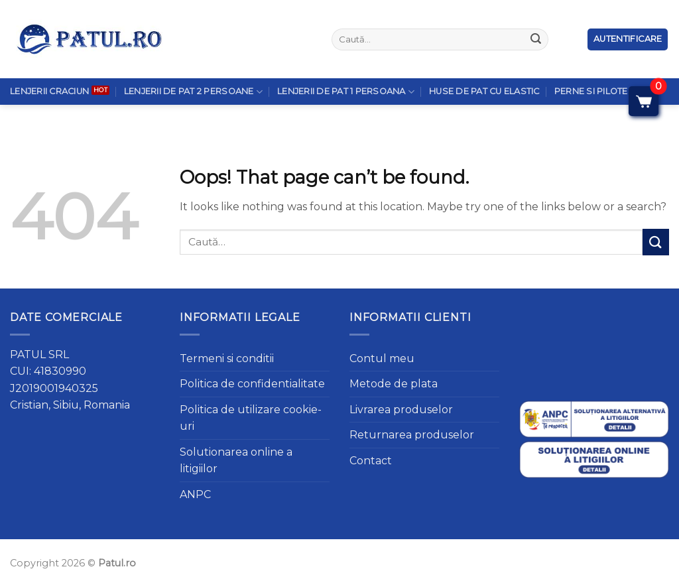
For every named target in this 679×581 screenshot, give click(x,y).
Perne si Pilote (591, 63)
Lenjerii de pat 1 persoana (345, 62)
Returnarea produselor (411, 434)
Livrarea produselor (401, 409)
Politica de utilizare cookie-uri (251, 418)
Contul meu (381, 358)
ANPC (195, 494)
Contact (370, 460)
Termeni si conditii (227, 358)
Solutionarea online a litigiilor (236, 461)
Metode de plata (393, 383)
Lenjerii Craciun (49, 63)
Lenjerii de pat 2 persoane (193, 62)
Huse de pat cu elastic (484, 63)
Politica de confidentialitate (252, 383)
